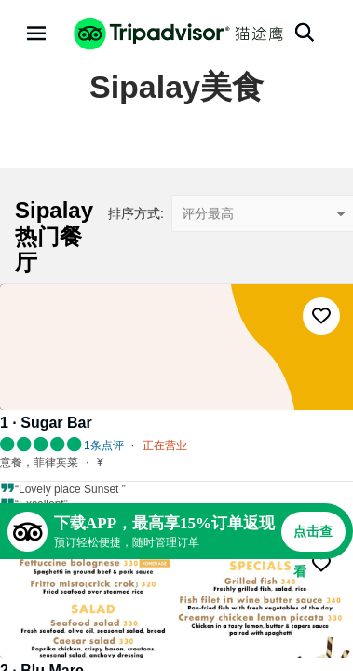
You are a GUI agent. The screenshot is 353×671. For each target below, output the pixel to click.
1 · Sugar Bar (46, 423)
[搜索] (304, 32)
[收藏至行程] (321, 316)
